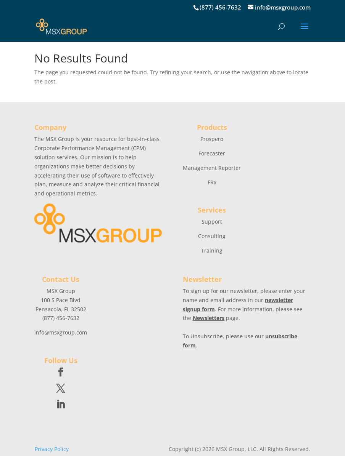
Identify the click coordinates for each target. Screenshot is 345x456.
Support (212, 221)
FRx (212, 182)
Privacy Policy (52, 449)
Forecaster (211, 153)
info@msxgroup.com (60, 332)
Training (211, 250)
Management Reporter (212, 167)
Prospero (211, 138)
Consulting (212, 236)
